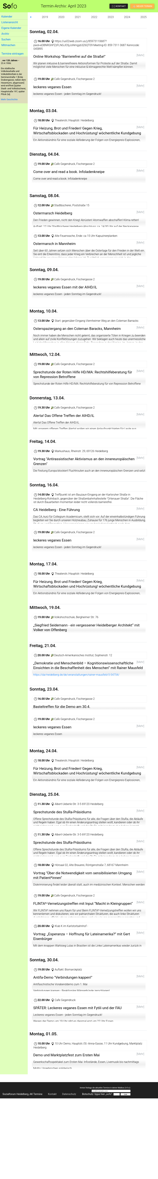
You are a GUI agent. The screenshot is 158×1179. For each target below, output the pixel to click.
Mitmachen (8, 45)
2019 (45, 17)
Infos (127, 1151)
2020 (61, 17)
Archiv (5, 33)
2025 (144, 17)
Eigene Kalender (11, 28)
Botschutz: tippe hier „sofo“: (97, 1157)
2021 (78, 17)
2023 (111, 17)
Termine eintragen (12, 53)
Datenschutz (69, 1157)
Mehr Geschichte (9, 99)
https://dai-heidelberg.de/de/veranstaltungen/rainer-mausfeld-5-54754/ (76, 706)
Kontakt (52, 1157)
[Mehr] (140, 55)
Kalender (6, 16)
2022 (94, 17)
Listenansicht (9, 22)
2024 (127, 17)
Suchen (6, 39)
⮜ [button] (31, 17)
